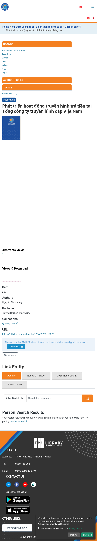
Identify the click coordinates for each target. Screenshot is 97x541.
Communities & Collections (13, 50)
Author (5, 58)
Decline (73, 535)
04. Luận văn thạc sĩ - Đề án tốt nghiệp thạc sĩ (37, 26)
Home (5, 26)
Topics (7, 87)
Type (4, 69)
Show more (10, 355)
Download (16, 346)
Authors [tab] (11, 375)
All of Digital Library (16, 398)
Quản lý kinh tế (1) (9, 94)
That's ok (87, 535)
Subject (5, 65)
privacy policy (75, 528)
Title (4, 62)
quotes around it (18, 421)
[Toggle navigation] (93, 7)
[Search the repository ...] (54, 398)
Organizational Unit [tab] (66, 375)
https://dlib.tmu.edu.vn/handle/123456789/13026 (28, 334)
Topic (4, 73)
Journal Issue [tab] (14, 384)
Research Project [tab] (36, 375)
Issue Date (6, 54)
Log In (69, 7)
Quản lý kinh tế (73, 26)
